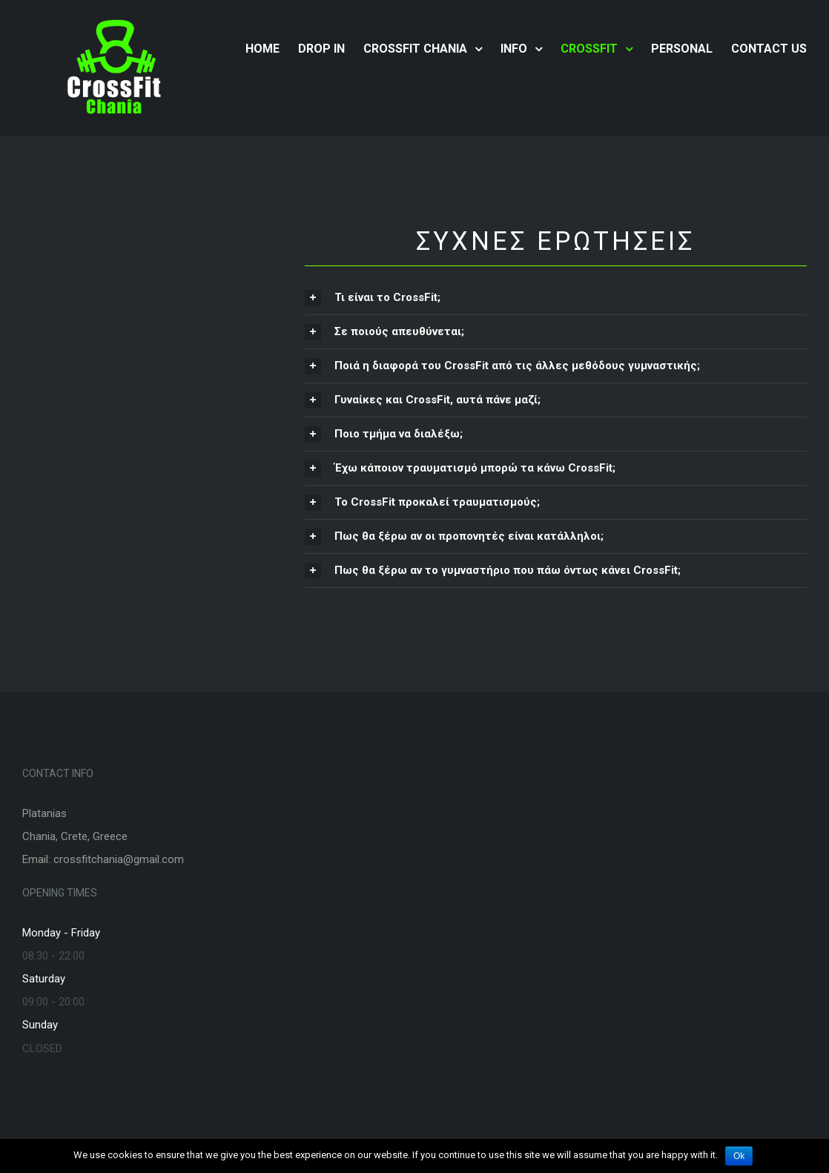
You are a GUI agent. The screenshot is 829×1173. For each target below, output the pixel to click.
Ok (738, 1156)
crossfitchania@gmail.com (118, 859)
